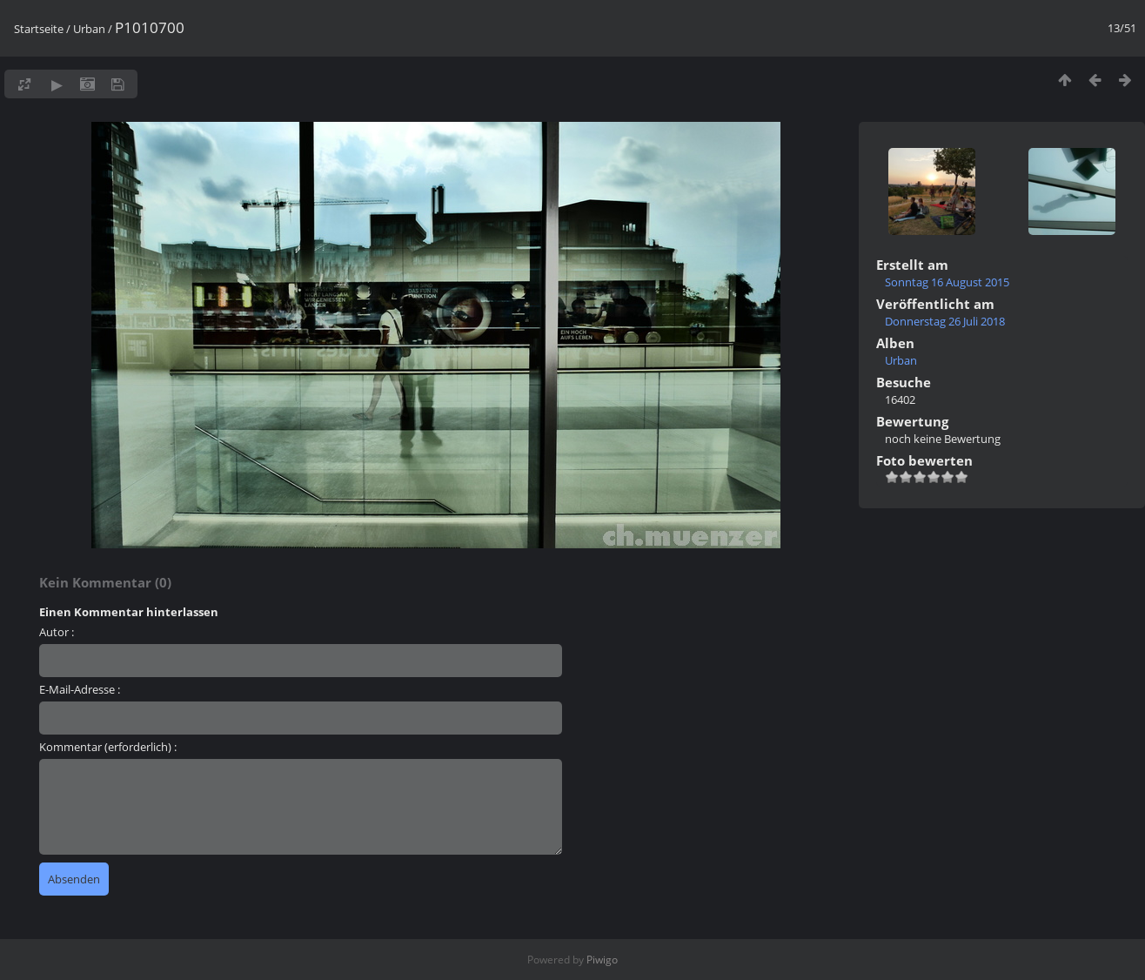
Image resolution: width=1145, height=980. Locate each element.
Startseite (39, 29)
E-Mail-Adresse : (79, 689)
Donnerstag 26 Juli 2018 (945, 321)
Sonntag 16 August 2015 (947, 282)
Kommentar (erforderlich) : (108, 747)
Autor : (56, 632)
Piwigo (602, 959)
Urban (89, 29)
